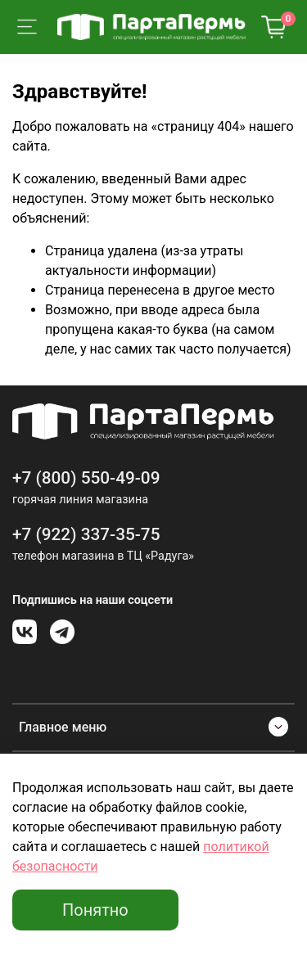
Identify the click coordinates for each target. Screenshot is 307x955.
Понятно (95, 910)
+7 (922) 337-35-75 (86, 534)
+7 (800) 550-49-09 (86, 478)
